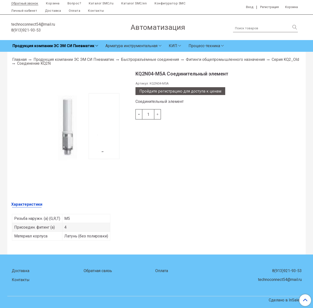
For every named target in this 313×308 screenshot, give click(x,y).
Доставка (53, 10)
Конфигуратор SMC (170, 3)
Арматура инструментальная (131, 45)
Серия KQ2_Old (285, 59)
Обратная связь (98, 270)
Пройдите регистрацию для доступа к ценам (180, 91)
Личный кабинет (24, 10)
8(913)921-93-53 (26, 30)
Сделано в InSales (285, 300)
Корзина (53, 3)
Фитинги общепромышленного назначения (225, 59)
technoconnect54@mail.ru (33, 24)
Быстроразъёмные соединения (150, 59)
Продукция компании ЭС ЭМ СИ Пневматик (53, 45)
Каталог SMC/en (134, 3)
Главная (19, 59)
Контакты (96, 10)
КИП (173, 45)
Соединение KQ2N (34, 63)
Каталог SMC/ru (101, 3)
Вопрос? (74, 3)
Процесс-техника (204, 45)
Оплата (74, 10)
